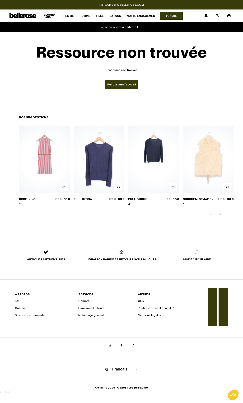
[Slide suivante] (220, 214)
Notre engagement (142, 16)
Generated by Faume (132, 387)
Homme (84, 16)
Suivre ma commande (30, 315)
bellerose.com (132, 4)
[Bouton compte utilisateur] (206, 15)
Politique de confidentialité (156, 308)
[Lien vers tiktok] (133, 345)
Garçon (115, 16)
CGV (141, 301)
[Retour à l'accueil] (35, 16)
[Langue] (125, 369)
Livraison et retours (91, 308)
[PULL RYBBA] (99, 166)
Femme (68, 16)
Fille (100, 16)
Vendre (171, 16)
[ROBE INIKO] (44, 166)
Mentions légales (149, 315)
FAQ (18, 301)
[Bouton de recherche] (217, 15)
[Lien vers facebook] (121, 345)
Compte (83, 301)
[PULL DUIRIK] (153, 166)
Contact (20, 308)
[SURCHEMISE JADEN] (208, 166)
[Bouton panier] (229, 15)
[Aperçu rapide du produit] (64, 187)
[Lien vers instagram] (110, 345)
